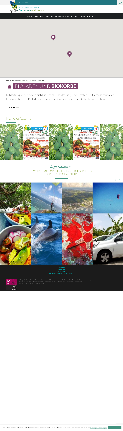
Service (82, 16)
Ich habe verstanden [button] (114, 428)
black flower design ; (85, 280)
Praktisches (91, 16)
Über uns (61, 269)
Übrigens (61, 267)
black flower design (39, 283)
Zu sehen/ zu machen (62, 16)
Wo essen (49, 16)
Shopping (74, 16)
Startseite (17, 81)
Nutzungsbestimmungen (98, 428)
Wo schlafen (39, 16)
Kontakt (61, 271)
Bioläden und (36, 81)
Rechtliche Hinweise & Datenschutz (61, 273)
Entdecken (29, 16)
